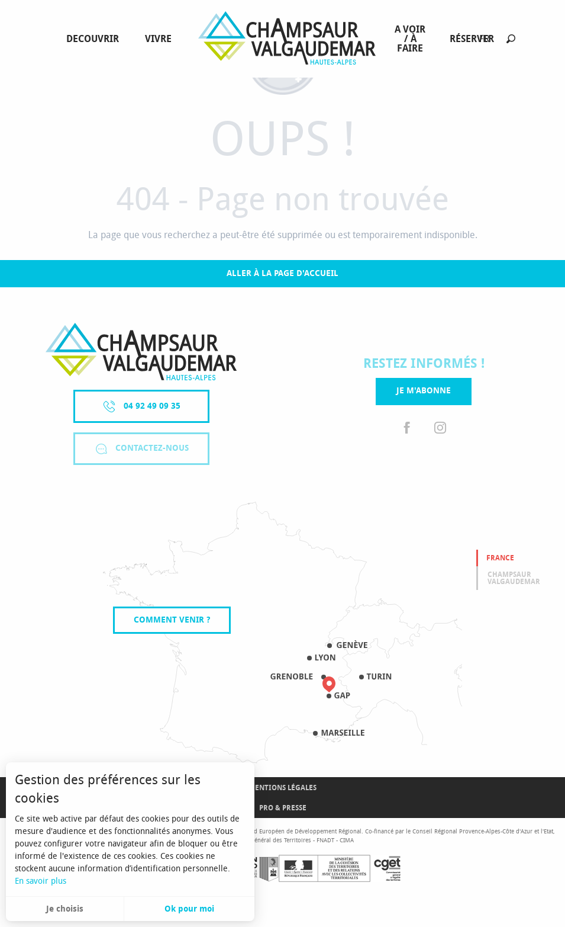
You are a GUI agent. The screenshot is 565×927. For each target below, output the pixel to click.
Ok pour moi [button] (189, 909)
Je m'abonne (423, 391)
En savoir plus (40, 881)
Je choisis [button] (64, 909)
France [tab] (500, 558)
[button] (511, 38)
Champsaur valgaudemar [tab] (513, 578)
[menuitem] (95, 39)
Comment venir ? (172, 620)
